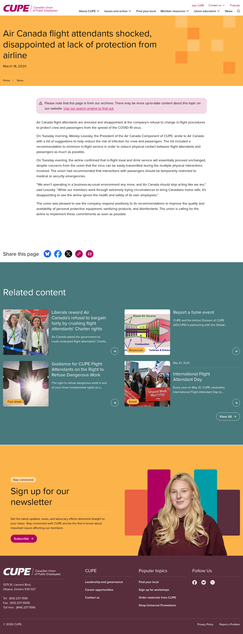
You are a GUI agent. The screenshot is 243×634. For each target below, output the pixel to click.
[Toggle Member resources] (175, 11)
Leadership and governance (104, 582)
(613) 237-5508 (20, 603)
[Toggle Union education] (207, 11)
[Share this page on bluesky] (47, 254)
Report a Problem (229, 624)
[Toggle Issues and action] (118, 11)
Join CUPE (198, 5)
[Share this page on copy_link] (79, 254)
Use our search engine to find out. (89, 108)
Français (235, 5)
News (228, 11)
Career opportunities (99, 590)
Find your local (146, 11)
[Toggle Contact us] (217, 5)
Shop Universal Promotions (157, 605)
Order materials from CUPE (157, 597)
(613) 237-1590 (18, 598)
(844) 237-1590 (26, 607)
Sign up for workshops (154, 590)
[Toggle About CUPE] (89, 11)
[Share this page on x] (68, 254)
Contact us (92, 597)
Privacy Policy (205, 624)
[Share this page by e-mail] (89, 254)
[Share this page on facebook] (58, 254)
